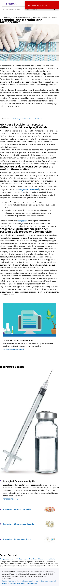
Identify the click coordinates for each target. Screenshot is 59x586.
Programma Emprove (29, 189)
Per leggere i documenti (13, 349)
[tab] (5, 118)
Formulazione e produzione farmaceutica (44, 17)
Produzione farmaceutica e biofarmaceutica (17, 17)
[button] (23, 509)
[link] (10, 581)
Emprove (22, 221)
